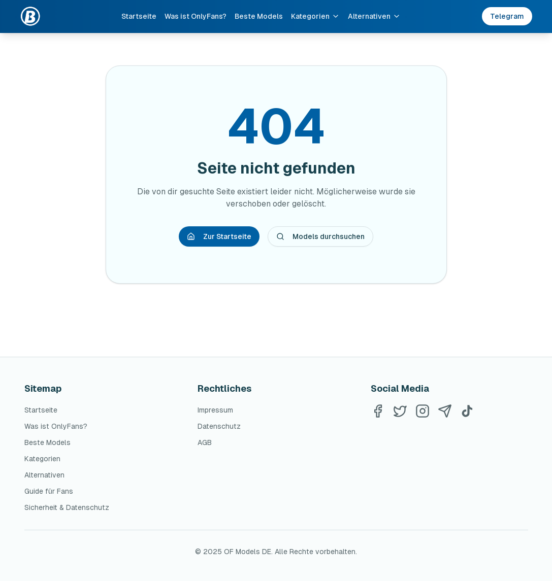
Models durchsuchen (320, 236)
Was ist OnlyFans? (195, 16)
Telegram (507, 16)
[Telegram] (445, 411)
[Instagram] (422, 411)
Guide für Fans (48, 491)
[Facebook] (378, 411)
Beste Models (259, 16)
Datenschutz (219, 426)
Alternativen (374, 16)
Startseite (138, 16)
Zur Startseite (219, 236)
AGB (205, 442)
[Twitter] (400, 411)
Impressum (215, 410)
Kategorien (315, 16)
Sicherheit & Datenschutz (66, 507)
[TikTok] (467, 411)
